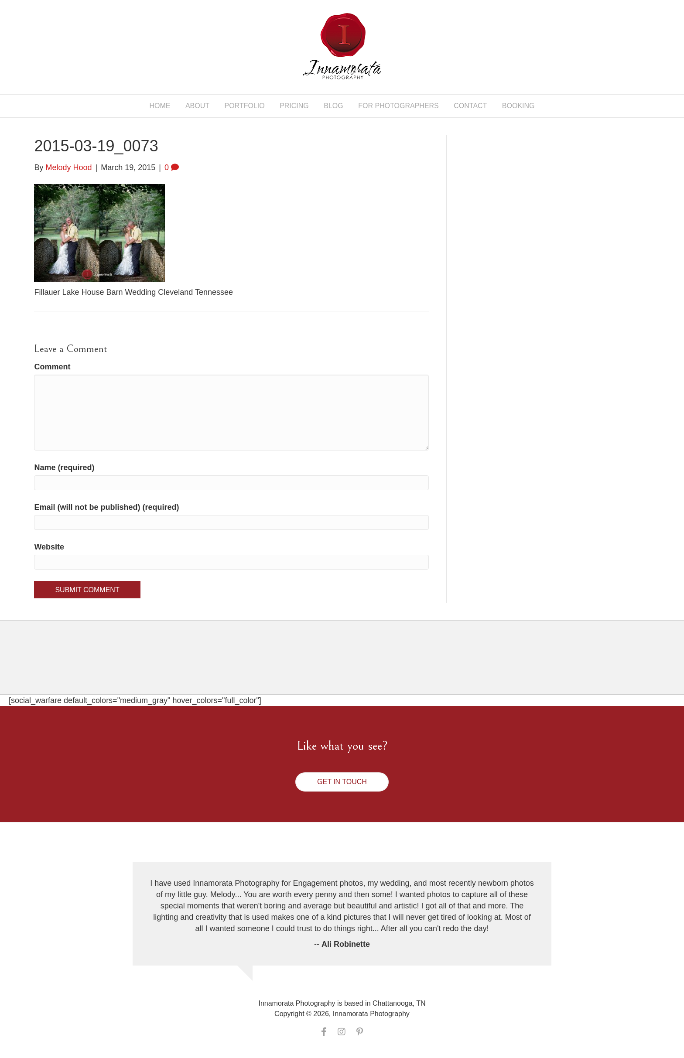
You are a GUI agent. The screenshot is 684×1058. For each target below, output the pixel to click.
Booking (518, 105)
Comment (52, 366)
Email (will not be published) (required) (106, 507)
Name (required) (64, 467)
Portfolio (245, 105)
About (197, 105)
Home (159, 105)
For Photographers (398, 105)
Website (49, 547)
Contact (470, 105)
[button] (342, 782)
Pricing (294, 105)
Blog (333, 105)
